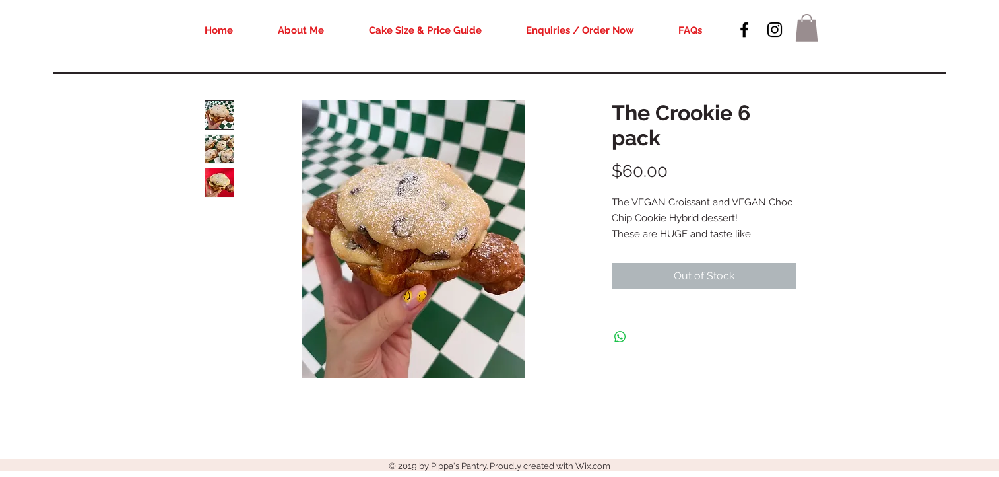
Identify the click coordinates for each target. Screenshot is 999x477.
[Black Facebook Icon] (744, 30)
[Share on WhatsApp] (620, 337)
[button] (806, 28)
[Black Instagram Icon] (775, 30)
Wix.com (592, 466)
